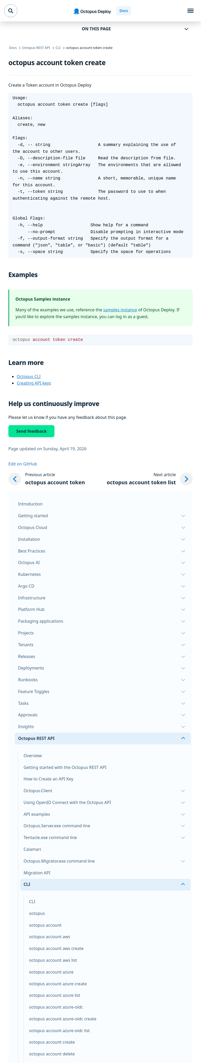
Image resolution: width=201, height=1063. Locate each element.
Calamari (32, 849)
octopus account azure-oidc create (62, 1019)
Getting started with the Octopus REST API (65, 767)
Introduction (30, 504)
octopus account (45, 925)
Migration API (37, 873)
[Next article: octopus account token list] (150, 479)
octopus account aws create (56, 948)
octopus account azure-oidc (56, 1007)
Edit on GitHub (22, 464)
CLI (32, 901)
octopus (37, 913)
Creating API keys (34, 383)
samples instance (120, 310)
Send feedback (31, 431)
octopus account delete (52, 1054)
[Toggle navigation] (190, 11)
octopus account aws (49, 937)
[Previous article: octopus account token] (46, 479)
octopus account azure (51, 972)
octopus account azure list (54, 995)
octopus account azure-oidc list (59, 1030)
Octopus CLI (29, 376)
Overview (33, 755)
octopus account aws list (53, 960)
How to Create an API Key (48, 779)
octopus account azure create (58, 984)
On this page (96, 29)
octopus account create (52, 1042)
